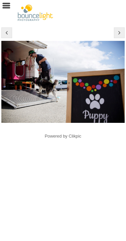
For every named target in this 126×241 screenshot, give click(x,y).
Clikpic (75, 136)
